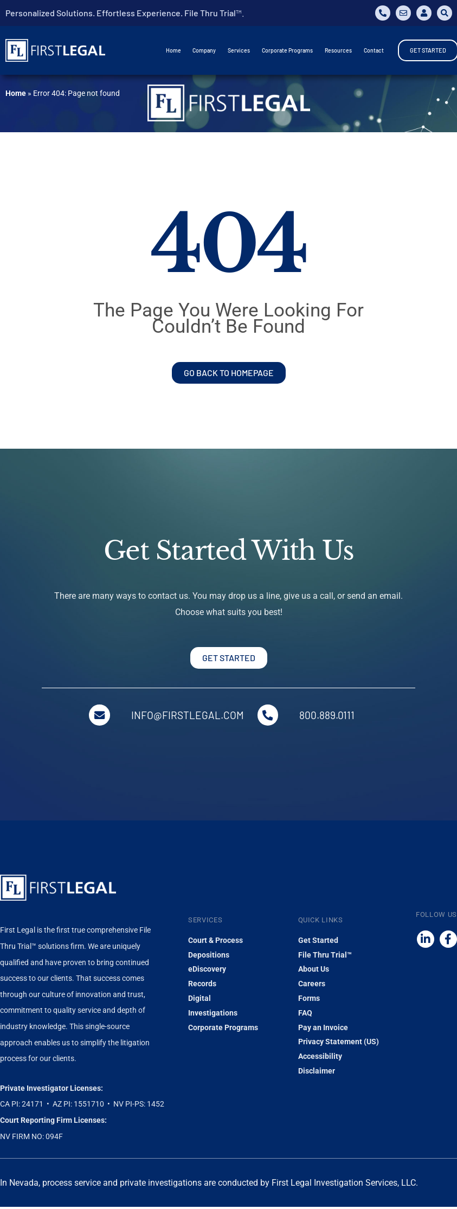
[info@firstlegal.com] (98, 715)
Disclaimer (316, 1072)
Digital (199, 1000)
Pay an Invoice (323, 1029)
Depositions (208, 956)
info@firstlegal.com (187, 716)
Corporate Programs (223, 1029)
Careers (311, 985)
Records (202, 985)
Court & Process (215, 942)
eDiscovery (207, 971)
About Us (313, 971)
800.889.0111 (329, 716)
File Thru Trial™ (325, 956)
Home (15, 93)
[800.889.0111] (269, 715)
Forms (309, 1000)
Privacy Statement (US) (338, 1043)
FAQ (305, 1014)
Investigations (212, 1014)
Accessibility (320, 1058)
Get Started (318, 942)
